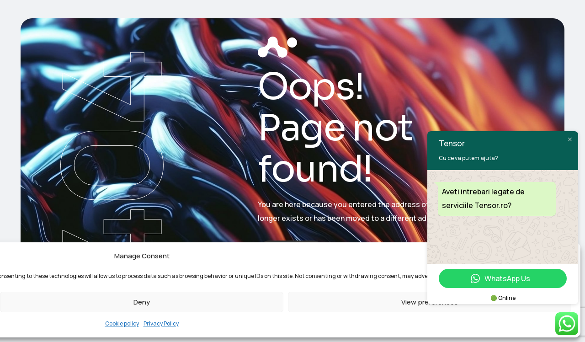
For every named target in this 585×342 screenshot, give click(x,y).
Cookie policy (122, 323)
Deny (141, 302)
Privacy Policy (161, 323)
